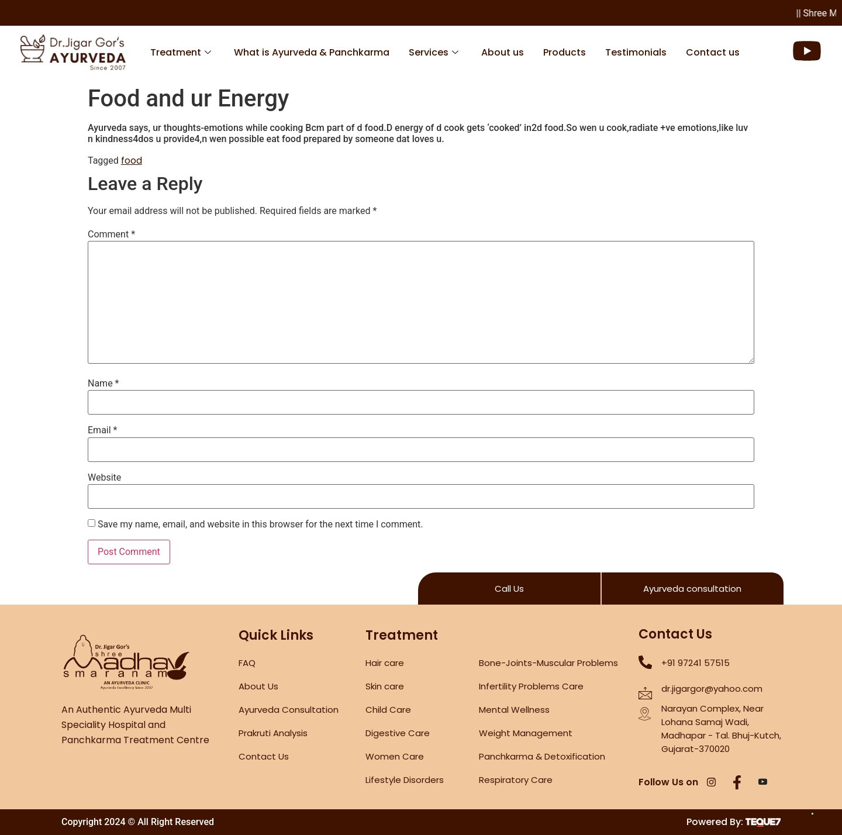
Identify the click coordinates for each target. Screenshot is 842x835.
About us (502, 52)
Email (102, 430)
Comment (111, 234)
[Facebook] (737, 783)
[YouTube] (763, 783)
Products (564, 52)
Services (433, 52)
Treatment (180, 52)
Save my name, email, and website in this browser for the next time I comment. (260, 524)
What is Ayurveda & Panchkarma (311, 52)
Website (104, 477)
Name (103, 383)
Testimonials (636, 52)
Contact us (713, 52)
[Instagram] (711, 783)
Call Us (509, 588)
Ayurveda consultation (692, 588)
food (131, 160)
